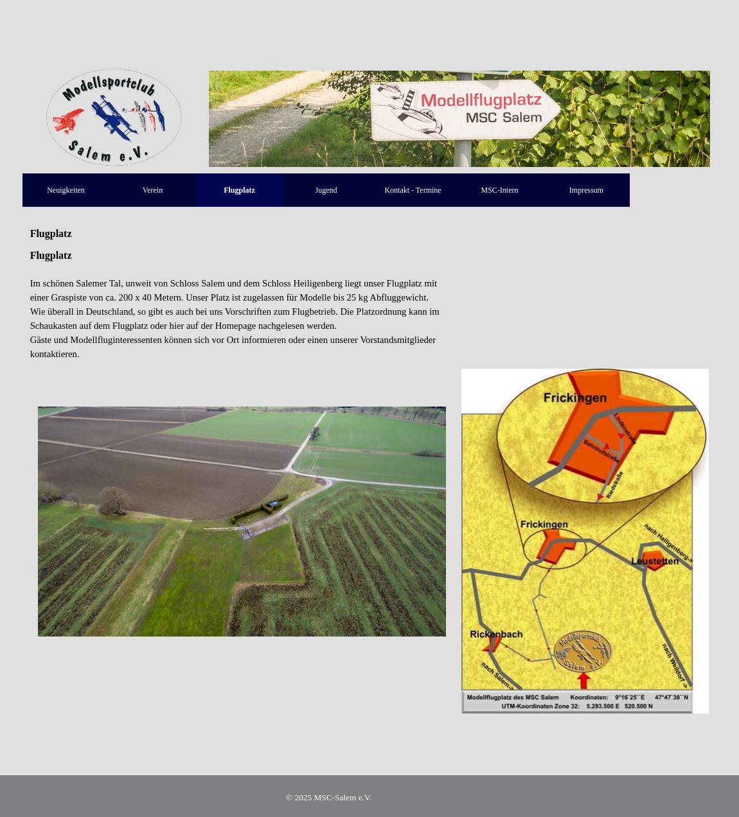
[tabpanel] (242, 304)
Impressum (586, 190)
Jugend (326, 190)
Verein (153, 190)
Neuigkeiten (66, 190)
